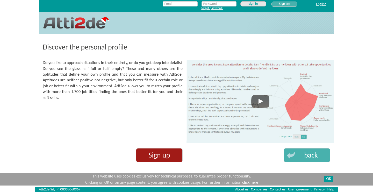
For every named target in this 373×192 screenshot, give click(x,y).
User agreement (300, 189)
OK (328, 178)
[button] (307, 155)
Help (330, 189)
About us (241, 189)
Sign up (284, 4)
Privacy (319, 189)
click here (250, 182)
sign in (253, 4)
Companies (259, 189)
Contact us (277, 189)
